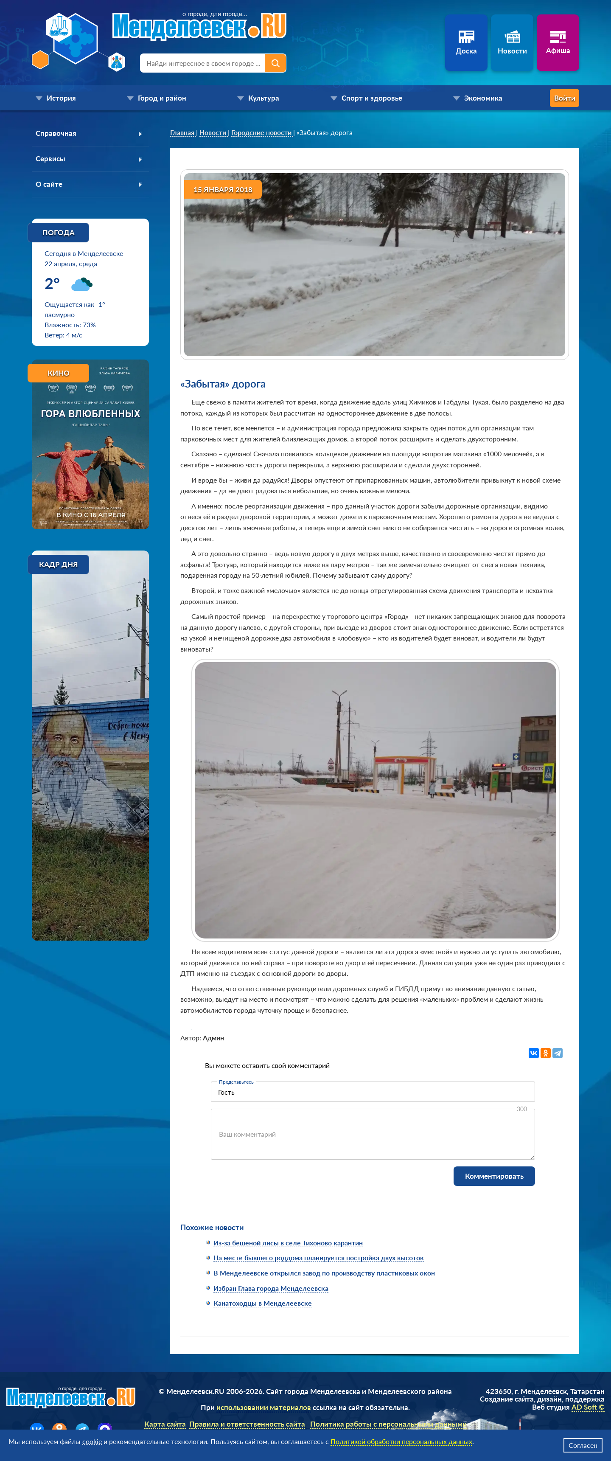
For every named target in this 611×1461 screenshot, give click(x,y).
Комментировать (494, 1176)
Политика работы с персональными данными (388, 1423)
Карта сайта (165, 1423)
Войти (545, 97)
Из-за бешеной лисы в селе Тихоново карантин (288, 1243)
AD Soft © (588, 1406)
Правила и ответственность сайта (247, 1423)
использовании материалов (263, 1407)
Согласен (583, 1445)
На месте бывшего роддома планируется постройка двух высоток (318, 1257)
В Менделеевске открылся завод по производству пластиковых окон (324, 1273)
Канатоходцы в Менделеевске (262, 1303)
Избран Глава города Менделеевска (270, 1288)
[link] (183, 132)
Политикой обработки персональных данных (401, 1441)
